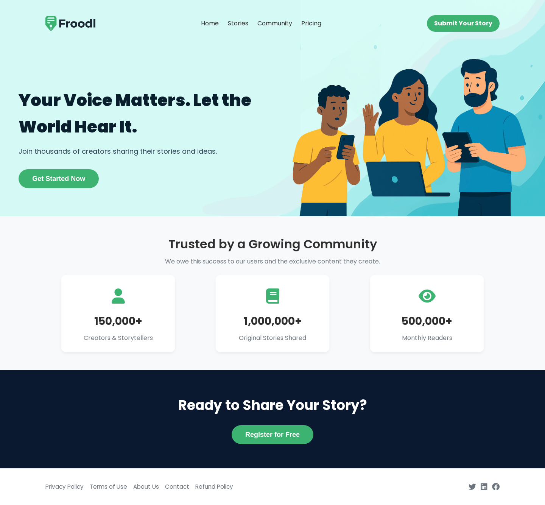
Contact (177, 487)
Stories (238, 23)
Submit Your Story (463, 23)
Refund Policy (214, 487)
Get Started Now (58, 178)
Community (274, 23)
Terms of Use (108, 487)
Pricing (311, 23)
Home (210, 23)
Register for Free (272, 434)
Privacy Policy (64, 487)
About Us (146, 487)
